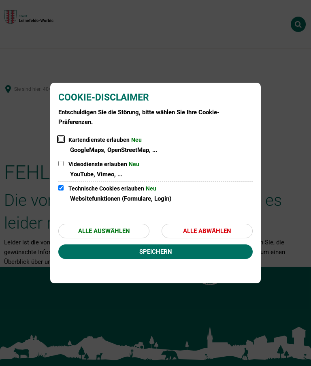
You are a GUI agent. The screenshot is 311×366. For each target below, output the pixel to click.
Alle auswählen (104, 231)
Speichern (155, 251)
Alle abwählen (207, 231)
